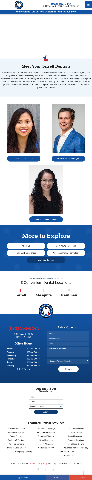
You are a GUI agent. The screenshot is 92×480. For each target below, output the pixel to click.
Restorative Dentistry (46, 432)
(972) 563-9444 (61, 3)
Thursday (10, 359)
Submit (68, 369)
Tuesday (10, 352)
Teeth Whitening (46, 444)
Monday (10, 349)
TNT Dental (77, 464)
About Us (26, 245)
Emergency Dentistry (23, 451)
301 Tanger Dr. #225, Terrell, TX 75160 (61, 6)
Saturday (10, 365)
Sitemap (33, 464)
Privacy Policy (42, 464)
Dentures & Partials (16, 440)
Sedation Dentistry (46, 447)
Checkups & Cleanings (46, 428)
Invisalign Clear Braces (16, 447)
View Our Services (46, 260)
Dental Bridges (16, 436)
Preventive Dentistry (16, 428)
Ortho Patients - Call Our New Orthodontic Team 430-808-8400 (46, 12)
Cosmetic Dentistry (76, 440)
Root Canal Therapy (46, 436)
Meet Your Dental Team (66, 245)
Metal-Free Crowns (76, 444)
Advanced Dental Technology (66, 252)
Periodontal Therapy (16, 432)
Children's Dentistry (76, 428)
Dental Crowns (76, 432)
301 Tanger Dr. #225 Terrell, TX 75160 (23, 335)
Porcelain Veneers (16, 444)
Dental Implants (46, 440)
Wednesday (11, 355)
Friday (9, 362)
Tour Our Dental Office (26, 252)
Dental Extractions (75, 436)
